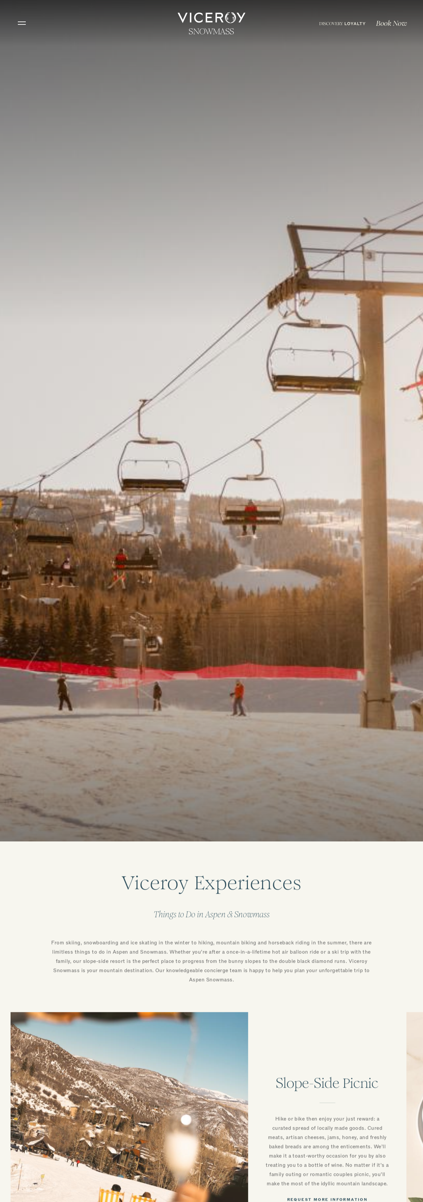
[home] (212, 23)
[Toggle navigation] (22, 23)
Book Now (391, 23)
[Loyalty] (342, 23)
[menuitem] (342, 23)
